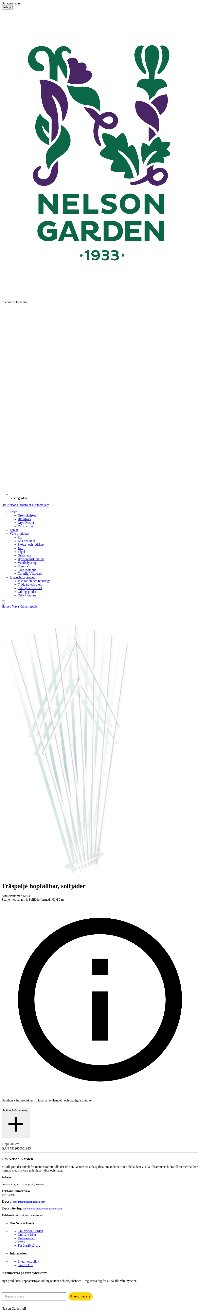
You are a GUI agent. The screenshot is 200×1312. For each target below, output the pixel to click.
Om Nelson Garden (14, 505)
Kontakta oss (26, 1238)
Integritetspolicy (28, 1261)
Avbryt (7, 7)
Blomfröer (24, 519)
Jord (20, 548)
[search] (3, 602)
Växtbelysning (27, 562)
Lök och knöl (26, 541)
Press (21, 1242)
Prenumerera (80, 1296)
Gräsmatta (24, 555)
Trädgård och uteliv (30, 584)
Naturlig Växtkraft (30, 573)
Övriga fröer (26, 526)
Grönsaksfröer (27, 515)
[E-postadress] (34, 1296)
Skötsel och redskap (31, 544)
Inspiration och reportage (34, 581)
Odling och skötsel (30, 588)
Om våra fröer (27, 1234)
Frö (20, 537)
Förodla (23, 566)
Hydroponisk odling (31, 559)
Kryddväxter (26, 522)
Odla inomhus (27, 570)
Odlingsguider (27, 591)
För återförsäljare (38, 505)
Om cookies (25, 1265)
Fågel (21, 551)
